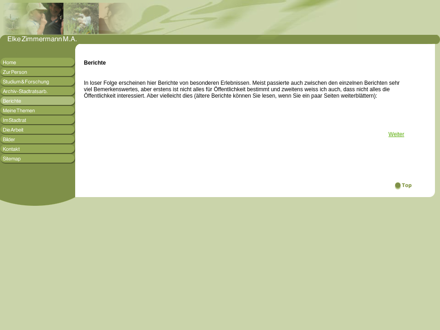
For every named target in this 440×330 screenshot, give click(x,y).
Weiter (396, 134)
